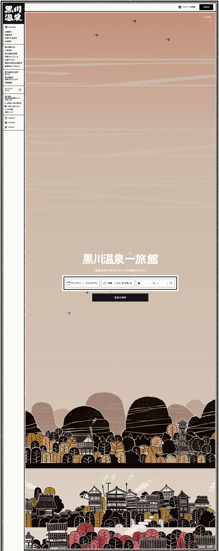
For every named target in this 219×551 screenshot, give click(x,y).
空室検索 (206, 7)
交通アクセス (10, 60)
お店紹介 (8, 41)
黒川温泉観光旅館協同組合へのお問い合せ (12, 98)
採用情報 (8, 83)
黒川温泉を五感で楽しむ (12, 73)
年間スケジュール (11, 57)
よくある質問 (9, 109)
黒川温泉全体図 (11, 54)
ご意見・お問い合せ (13, 106)
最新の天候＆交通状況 (13, 63)
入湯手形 (8, 50)
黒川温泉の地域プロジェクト (11, 78)
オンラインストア (9, 90)
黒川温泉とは (10, 47)
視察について (9, 112)
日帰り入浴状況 (11, 38)
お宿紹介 (8, 32)
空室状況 (8, 35)
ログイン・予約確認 (189, 7)
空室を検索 (120, 297)
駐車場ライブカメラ (12, 66)
